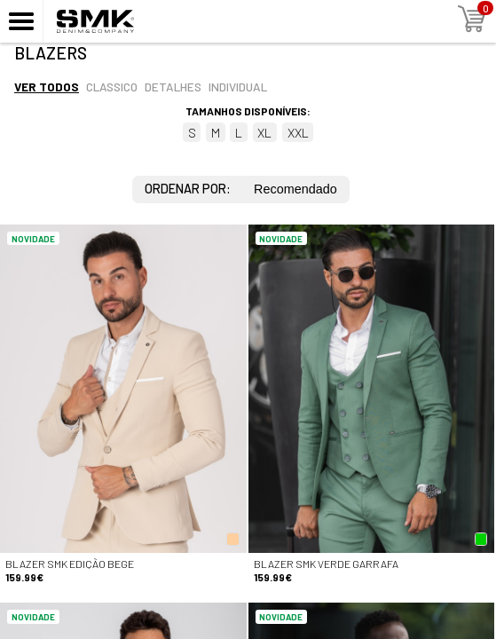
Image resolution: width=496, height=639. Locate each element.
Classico (112, 86)
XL (264, 132)
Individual (238, 86)
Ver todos (46, 86)
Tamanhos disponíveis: (248, 111)
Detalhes (173, 86)
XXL (298, 132)
